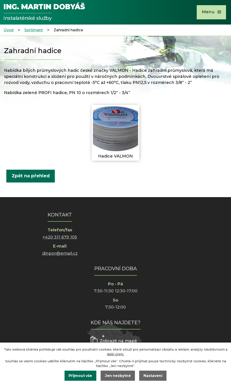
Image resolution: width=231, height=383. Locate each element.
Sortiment (33, 30)
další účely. (115, 354)
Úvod (9, 30)
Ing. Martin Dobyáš (44, 12)
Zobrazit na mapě (118, 340)
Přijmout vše (80, 376)
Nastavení (152, 376)
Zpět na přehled (31, 175)
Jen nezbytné (118, 376)
